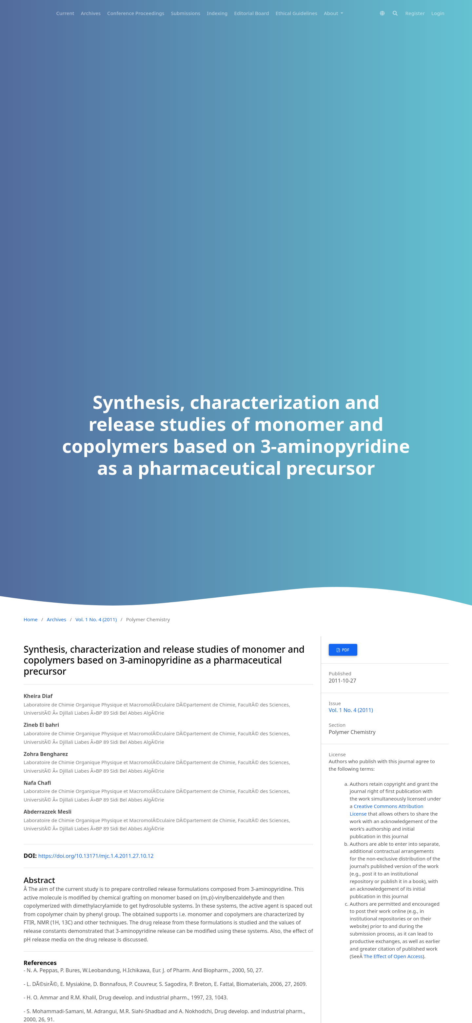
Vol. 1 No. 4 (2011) (96, 619)
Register (415, 13)
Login (437, 13)
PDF (345, 650)
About (331, 13)
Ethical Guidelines (296, 13)
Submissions (185, 13)
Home (31, 619)
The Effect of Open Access (393, 956)
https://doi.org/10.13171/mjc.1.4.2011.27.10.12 (96, 855)
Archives (91, 13)
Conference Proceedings (135, 13)
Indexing (217, 13)
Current (65, 13)
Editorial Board (251, 13)
